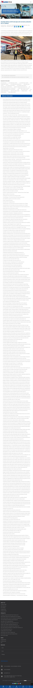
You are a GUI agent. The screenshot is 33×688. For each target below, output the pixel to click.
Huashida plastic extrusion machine (9, 533)
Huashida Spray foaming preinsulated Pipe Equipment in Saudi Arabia (14, 127)
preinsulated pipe (3, 82)
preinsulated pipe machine (13, 82)
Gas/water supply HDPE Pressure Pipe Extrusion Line (9, 622)
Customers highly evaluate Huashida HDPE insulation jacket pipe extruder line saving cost (17, 344)
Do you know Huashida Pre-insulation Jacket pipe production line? (14, 505)
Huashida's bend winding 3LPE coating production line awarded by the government (16, 246)
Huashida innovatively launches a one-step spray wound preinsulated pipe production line (17, 233)
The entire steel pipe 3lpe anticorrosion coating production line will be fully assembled (17, 298)
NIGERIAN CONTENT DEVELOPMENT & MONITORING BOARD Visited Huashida (16, 178)
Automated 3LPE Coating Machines (9, 75)
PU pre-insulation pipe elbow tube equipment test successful (13, 364)
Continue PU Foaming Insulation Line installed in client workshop (13, 372)
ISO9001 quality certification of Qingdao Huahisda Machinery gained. (14, 295)
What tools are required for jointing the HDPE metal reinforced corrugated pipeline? (16, 249)
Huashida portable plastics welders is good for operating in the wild (14, 540)
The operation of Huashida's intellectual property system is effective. (14, 563)
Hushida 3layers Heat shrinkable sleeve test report (11, 495)
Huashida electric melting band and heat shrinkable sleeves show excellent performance (17, 584)
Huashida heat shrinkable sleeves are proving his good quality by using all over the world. (17, 562)
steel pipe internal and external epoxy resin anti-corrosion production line (15, 146)
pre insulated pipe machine (23, 82)
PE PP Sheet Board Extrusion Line (6, 629)
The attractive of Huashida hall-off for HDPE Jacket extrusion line (13, 165)
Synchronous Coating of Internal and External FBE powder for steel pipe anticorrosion (17, 162)
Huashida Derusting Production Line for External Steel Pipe (12, 339)
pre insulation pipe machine (21, 85)
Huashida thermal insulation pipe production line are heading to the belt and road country (17, 522)
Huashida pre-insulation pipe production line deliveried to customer (14, 516)
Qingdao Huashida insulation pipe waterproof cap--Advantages (13, 189)
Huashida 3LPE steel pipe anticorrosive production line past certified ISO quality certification (18, 538)
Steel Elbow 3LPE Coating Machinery (7, 621)
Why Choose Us (3, 606)
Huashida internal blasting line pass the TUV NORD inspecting (13, 247)
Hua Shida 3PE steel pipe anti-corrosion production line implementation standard (16, 514)
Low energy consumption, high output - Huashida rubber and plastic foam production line (17, 159)
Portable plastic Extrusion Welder (6, 630)
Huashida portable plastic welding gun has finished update (12, 581)
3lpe (18, 89)
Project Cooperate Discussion (8, 200)
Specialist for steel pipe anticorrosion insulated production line (13, 217)
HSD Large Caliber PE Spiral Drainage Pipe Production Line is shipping (14, 590)
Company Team (3, 609)
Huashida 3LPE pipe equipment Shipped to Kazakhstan (12, 129)
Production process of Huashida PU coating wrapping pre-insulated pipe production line (17, 293)
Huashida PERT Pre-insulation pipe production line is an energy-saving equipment (16, 287)
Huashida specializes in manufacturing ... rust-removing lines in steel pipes (15, 595)
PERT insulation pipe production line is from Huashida (12, 323)
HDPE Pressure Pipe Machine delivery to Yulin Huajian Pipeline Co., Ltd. (15, 130)
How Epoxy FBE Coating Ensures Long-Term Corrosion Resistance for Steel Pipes (16, 140)
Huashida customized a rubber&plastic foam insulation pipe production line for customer (17, 475)
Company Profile (3, 604)
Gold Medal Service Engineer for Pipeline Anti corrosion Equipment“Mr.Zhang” (15, 175)
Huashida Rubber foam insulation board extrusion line (11, 427)
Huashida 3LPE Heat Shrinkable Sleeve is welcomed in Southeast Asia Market (16, 418)
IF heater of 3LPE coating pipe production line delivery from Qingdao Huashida (16, 299)
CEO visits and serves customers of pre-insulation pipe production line (14, 318)
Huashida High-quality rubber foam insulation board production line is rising (15, 432)
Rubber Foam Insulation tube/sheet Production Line (9, 624)
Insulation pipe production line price (23, 88)
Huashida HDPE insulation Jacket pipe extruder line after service (13, 348)
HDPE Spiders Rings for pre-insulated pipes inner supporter (10, 616)
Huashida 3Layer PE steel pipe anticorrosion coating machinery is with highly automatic (17, 416)
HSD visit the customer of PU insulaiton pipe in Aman (11, 579)
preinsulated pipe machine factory (6, 86)
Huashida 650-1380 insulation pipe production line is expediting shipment (15, 497)
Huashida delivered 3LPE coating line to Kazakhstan (11, 592)
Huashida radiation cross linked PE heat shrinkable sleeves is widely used (15, 541)
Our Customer (3, 607)
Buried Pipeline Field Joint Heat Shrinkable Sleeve (9, 633)
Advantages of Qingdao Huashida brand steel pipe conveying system (14, 176)
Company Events (3, 610)
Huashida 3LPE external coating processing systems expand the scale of (15, 456)
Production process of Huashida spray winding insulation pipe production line (15, 288)
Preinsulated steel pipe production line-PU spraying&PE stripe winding (14, 227)
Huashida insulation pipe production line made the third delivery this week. (15, 494)
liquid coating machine (12, 92)
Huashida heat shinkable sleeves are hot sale (10, 589)
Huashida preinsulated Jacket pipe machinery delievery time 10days (14, 543)
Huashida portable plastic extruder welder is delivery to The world (13, 527)
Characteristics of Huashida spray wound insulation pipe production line (14, 209)
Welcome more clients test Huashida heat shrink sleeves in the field (14, 544)
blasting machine (24, 90)
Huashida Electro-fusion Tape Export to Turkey (10, 415)
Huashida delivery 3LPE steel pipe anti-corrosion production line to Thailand (16, 77)
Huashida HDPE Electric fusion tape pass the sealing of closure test (14, 350)
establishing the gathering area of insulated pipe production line (13, 252)
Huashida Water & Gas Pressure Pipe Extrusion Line (11, 519)
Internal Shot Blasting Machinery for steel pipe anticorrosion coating (14, 271)
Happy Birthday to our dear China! (8, 148)
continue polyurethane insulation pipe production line (11, 366)
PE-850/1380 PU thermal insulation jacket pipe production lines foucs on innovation (16, 506)
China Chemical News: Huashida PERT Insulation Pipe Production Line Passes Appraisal (17, 105)
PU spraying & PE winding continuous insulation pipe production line (14, 230)
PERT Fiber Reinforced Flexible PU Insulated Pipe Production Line (12, 627)
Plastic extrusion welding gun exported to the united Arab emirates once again (15, 325)
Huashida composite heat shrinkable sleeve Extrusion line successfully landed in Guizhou (17, 277)
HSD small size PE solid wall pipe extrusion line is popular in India (13, 571)
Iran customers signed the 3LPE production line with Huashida (13, 549)
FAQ (1, 642)
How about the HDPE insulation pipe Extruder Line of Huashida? (13, 345)
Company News (3, 639)
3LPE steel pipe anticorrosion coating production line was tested (13, 574)
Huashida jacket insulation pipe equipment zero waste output (13, 453)
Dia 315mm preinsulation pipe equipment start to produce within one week (15, 304)
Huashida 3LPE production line (8, 508)
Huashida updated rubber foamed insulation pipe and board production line (15, 410)
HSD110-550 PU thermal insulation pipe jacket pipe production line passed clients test (17, 491)
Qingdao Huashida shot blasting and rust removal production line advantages (15, 171)
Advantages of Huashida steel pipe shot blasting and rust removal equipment (15, 173)
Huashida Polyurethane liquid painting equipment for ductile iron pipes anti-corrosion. (17, 108)
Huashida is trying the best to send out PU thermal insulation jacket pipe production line (17, 407)
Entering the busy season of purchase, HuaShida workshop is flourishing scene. (16, 557)
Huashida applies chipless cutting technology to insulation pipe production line (15, 309)
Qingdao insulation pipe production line (20, 86)
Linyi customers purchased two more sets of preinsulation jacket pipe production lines (17, 402)
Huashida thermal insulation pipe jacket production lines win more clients (15, 570)
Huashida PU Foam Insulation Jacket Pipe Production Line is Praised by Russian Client (17, 492)
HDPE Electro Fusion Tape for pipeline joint (8, 632)
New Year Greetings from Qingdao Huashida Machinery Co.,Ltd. (13, 331)
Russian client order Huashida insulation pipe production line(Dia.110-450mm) (15, 535)
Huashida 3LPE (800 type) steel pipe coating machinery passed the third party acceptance (17, 334)
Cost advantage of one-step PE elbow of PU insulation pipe (12, 363)
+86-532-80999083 (7, 666)
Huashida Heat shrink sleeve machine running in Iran (11, 138)
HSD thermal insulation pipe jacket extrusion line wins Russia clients (14, 593)
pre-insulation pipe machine (10, 85)
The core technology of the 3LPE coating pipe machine (12, 135)
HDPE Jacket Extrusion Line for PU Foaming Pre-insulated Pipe (11, 618)
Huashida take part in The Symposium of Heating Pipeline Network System (15, 170)
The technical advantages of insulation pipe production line (12, 266)
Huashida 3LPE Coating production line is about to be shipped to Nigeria (15, 179)
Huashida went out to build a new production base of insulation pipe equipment (16, 274)
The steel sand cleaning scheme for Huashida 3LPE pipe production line (15, 290)
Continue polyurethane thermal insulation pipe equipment (12, 265)
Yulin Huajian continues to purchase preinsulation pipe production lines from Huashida (17, 107)
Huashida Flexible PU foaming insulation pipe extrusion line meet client (14, 358)
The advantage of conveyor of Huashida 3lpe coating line (12, 160)
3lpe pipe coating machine (15, 90)
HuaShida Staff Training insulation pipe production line (12, 568)
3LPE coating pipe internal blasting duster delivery (11, 301)
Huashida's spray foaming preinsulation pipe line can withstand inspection (15, 102)
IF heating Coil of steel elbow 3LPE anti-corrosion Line (12, 260)
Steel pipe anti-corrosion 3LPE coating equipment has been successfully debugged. (16, 186)
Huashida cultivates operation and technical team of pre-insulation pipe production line (17, 320)
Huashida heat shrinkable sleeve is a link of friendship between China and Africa (16, 285)
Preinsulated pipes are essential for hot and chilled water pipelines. (14, 141)
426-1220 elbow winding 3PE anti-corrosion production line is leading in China (15, 314)
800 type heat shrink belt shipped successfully (10, 190)
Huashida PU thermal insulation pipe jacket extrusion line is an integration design (16, 524)
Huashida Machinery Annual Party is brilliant (10, 412)
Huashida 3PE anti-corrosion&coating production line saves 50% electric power (16, 393)
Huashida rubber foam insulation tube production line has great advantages (15, 435)
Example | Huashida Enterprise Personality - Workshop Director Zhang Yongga (16, 192)
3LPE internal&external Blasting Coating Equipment (9, 619)
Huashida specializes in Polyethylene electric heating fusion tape (13, 560)
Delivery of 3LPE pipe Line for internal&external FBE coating (13, 306)
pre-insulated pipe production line (16, 84)
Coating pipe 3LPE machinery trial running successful (11, 195)
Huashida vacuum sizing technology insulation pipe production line (14, 254)
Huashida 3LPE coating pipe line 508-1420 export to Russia (12, 149)
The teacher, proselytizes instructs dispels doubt (11, 554)
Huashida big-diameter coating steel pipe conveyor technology (13, 154)
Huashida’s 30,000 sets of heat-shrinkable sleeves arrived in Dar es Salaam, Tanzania (17, 328)
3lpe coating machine (24, 89)
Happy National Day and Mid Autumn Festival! (10, 208)
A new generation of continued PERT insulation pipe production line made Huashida (16, 307)
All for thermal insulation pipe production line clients (11, 269)
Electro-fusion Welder (4, 635)
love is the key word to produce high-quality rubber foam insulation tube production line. (17, 434)
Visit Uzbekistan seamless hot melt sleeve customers (11, 198)
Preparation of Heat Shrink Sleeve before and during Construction (13, 184)
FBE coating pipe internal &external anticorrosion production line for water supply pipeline (17, 268)
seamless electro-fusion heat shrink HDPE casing (11, 258)
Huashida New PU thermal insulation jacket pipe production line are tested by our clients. (17, 405)
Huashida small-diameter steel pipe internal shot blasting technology (14, 157)
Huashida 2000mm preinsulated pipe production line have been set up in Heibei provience (17, 244)
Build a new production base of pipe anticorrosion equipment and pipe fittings (15, 284)
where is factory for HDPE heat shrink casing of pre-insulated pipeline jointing (15, 296)
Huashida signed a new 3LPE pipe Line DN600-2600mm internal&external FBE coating (17, 312)
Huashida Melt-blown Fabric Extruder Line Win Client (11, 355)
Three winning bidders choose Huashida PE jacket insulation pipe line (14, 391)
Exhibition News (3, 641)
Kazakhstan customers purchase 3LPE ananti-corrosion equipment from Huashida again (17, 222)
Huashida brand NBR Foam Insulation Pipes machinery (12, 137)
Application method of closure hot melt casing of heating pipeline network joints (16, 255)
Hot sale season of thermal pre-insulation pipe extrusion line (12, 315)
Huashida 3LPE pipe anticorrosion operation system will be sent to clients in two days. (17, 459)
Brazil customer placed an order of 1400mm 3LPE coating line (13, 576)
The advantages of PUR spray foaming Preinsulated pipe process (13, 197)
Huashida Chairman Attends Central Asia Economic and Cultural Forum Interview (16, 156)
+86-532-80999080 (14, 666)
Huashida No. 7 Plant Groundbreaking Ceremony (11, 113)
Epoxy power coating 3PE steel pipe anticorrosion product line (13, 220)
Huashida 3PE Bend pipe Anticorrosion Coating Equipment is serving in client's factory (17, 587)
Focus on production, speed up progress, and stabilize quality (13, 187)
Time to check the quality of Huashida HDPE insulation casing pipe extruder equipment (17, 326)
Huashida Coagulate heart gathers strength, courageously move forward (15, 342)
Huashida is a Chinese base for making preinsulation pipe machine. (14, 239)
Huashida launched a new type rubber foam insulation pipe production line (15, 467)
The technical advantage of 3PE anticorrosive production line (13, 263)
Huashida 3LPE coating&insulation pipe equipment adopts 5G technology (15, 257)
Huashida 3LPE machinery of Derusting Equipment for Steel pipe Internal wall (15, 337)
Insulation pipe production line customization (8, 89)
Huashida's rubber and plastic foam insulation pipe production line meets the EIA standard (17, 461)
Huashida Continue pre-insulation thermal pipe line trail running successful (15, 369)
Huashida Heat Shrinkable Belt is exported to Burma (11, 532)
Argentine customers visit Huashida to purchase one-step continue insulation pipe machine (18, 382)
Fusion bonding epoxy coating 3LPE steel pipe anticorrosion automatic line (15, 219)
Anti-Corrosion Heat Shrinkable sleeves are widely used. (12, 530)
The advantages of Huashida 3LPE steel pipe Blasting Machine (13, 282)
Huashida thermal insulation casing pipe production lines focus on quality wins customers (17, 454)
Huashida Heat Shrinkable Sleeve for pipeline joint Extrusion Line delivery (15, 276)
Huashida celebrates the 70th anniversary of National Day (12, 375)
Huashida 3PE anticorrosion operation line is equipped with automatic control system (17, 423)
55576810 (19, 666)
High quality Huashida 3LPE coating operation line (11, 546)
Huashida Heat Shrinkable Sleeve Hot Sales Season (11, 399)
